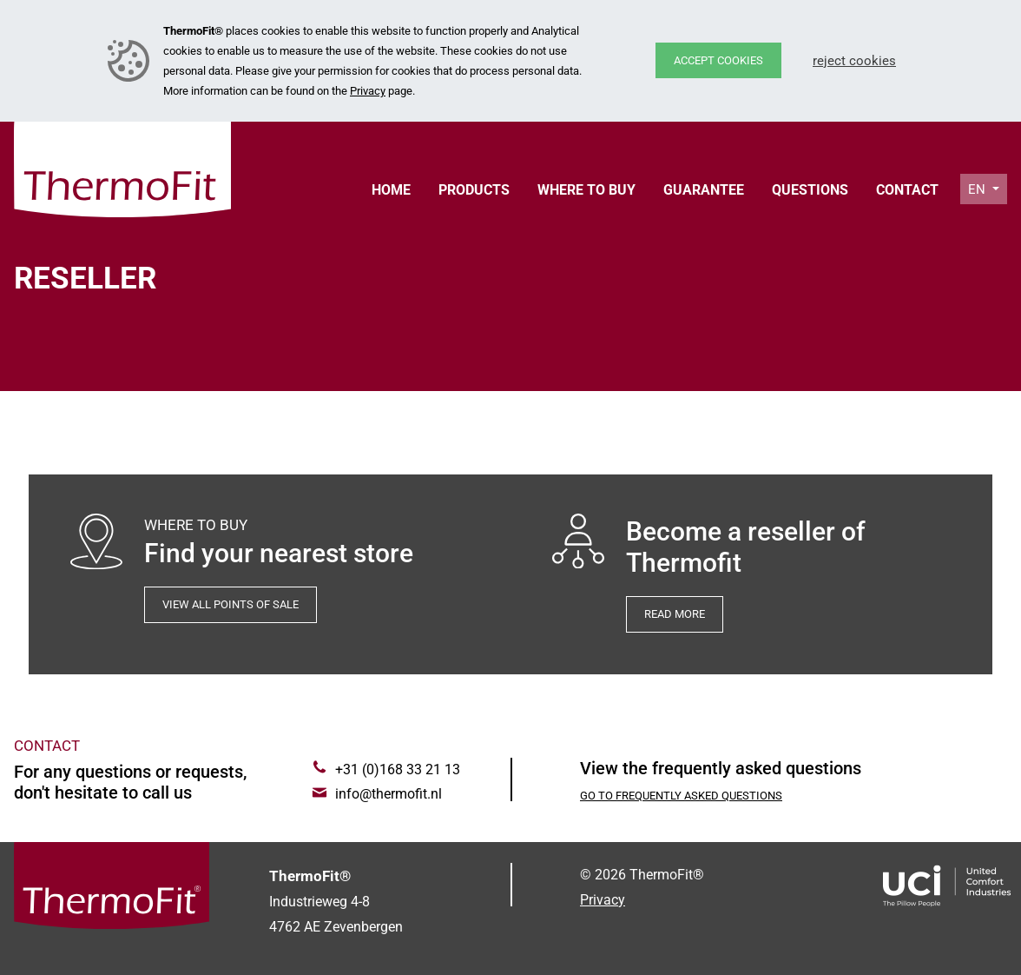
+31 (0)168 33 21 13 (397, 769)
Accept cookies (718, 60)
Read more (674, 613)
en (978, 189)
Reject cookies (854, 61)
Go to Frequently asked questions (681, 795)
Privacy (367, 90)
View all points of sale (230, 604)
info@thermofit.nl (388, 794)
